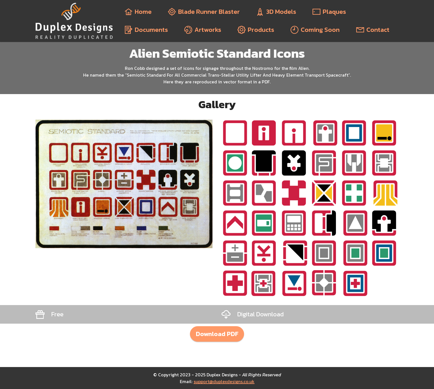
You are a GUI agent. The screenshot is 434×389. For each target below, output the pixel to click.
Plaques (329, 11)
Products (256, 29)
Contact (372, 29)
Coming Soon (315, 29)
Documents (146, 29)
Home (138, 11)
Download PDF (217, 334)
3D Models (276, 11)
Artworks (202, 29)
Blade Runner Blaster (204, 11)
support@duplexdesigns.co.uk (224, 381)
